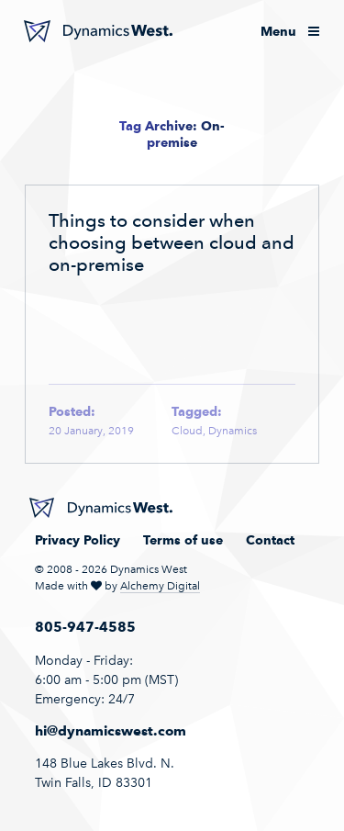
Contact (270, 540)
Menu (290, 31)
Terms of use (183, 540)
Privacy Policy (77, 540)
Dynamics (232, 430)
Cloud (187, 430)
